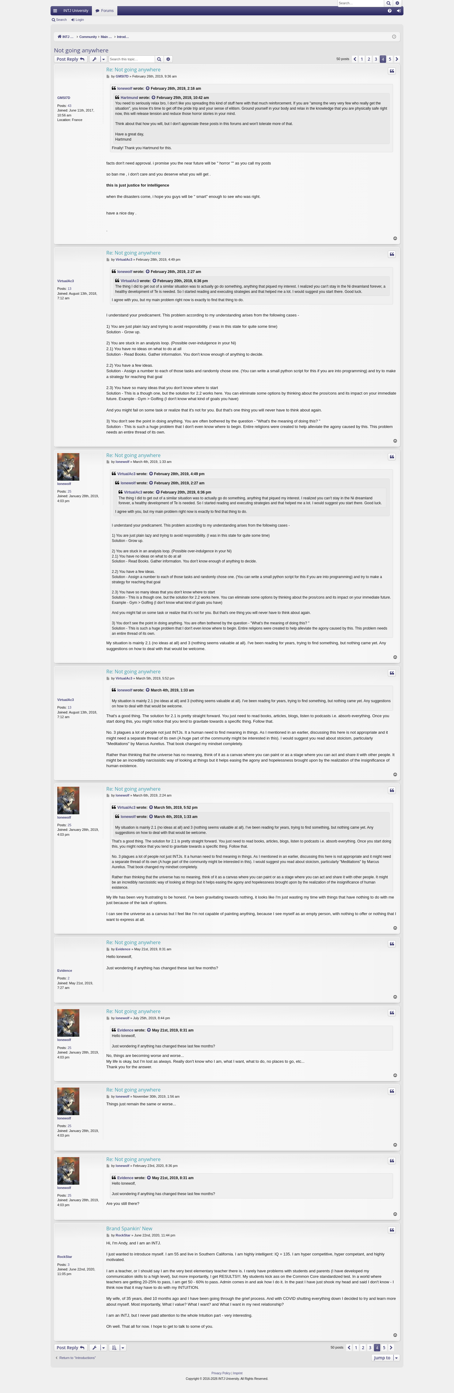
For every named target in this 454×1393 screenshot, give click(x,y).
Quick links (56, 12)
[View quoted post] (148, 89)
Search (61, 19)
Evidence (64, 970)
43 (69, 106)
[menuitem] (389, 10)
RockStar (64, 1257)
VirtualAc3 (65, 281)
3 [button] (376, 59)
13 (69, 288)
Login (80, 19)
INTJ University (75, 11)
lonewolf (124, 88)
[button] (355, 59)
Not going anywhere (81, 50)
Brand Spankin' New (129, 1228)
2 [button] (369, 59)
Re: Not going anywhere (133, 69)
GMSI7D (63, 98)
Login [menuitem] (400, 12)
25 (69, 491)
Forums (107, 11)
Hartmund (129, 98)
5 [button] (390, 59)
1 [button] (362, 59)
